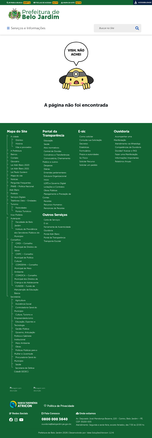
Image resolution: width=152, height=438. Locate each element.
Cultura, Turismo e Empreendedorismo (23, 316)
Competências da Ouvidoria (128, 147)
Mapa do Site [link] (71, 3)
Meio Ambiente (22, 343)
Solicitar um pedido (88, 165)
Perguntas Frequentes (21, 183)
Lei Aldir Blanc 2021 (20, 169)
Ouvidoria (48, 230)
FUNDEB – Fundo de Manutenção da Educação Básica (26, 289)
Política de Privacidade (59, 405)
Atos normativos (51, 148)
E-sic (46, 223)
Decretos (83, 144)
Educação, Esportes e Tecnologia (24, 323)
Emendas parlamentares (55, 173)
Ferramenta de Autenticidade (57, 227)
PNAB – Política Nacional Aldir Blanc (22, 188)
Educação (48, 140)
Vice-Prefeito (17, 215)
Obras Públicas (50, 190)
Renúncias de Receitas (54, 208)
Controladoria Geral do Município (25, 309)
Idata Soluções (93, 433)
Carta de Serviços (52, 220)
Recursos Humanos (53, 205)
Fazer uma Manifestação (126, 154)
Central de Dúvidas (52, 151)
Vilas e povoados (23, 147)
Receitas (48, 201)
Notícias (14, 179)
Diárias (47, 169)
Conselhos (16, 240)
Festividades (21, 208)
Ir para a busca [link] (19, 3)
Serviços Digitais (18, 197)
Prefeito (14, 193)
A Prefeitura (16, 151)
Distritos (19, 140)
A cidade (15, 136)
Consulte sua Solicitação (90, 140)
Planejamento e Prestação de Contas (57, 196)
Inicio (46, 180)
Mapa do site (17, 176)
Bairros (14, 154)
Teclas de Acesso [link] (46, 3)
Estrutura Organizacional (55, 176)
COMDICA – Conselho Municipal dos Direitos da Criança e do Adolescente (26, 279)
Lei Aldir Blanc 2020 (20, 165)
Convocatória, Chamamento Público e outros (56, 160)
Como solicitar (86, 136)
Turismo (14, 204)
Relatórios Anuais (123, 161)
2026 (65, 433)
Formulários (85, 151)
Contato (14, 158)
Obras (18, 347)
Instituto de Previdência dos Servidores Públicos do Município (26, 232)
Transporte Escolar (52, 241)
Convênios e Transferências (56, 155)
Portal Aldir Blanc (52, 234)
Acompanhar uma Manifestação (123, 138)
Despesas (48, 165)
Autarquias (15, 218)
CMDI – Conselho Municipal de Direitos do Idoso (25, 247)
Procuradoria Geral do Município (25, 359)
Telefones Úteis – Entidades (23, 201)
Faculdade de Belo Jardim (23, 224)
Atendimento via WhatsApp (127, 144)
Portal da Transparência (54, 238)
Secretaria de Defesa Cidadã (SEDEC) (24, 370)
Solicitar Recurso (87, 161)
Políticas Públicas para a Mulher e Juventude (25, 352)
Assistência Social (23, 304)
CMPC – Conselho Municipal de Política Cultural (23, 257)
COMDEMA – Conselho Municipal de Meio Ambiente (26, 268)
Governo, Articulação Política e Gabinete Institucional (24, 336)
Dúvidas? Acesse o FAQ (126, 151)
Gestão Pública (22, 329)
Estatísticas (84, 147)
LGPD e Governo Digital (55, 183)
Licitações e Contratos (54, 187)
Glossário (15, 161)
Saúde (18, 364)
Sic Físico (83, 158)
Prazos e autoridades (89, 154)
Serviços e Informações (28, 28)
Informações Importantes (127, 158)
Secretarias (15, 297)
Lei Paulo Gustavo (19, 172)
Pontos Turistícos (23, 211)
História (19, 144)
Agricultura (20, 300)
